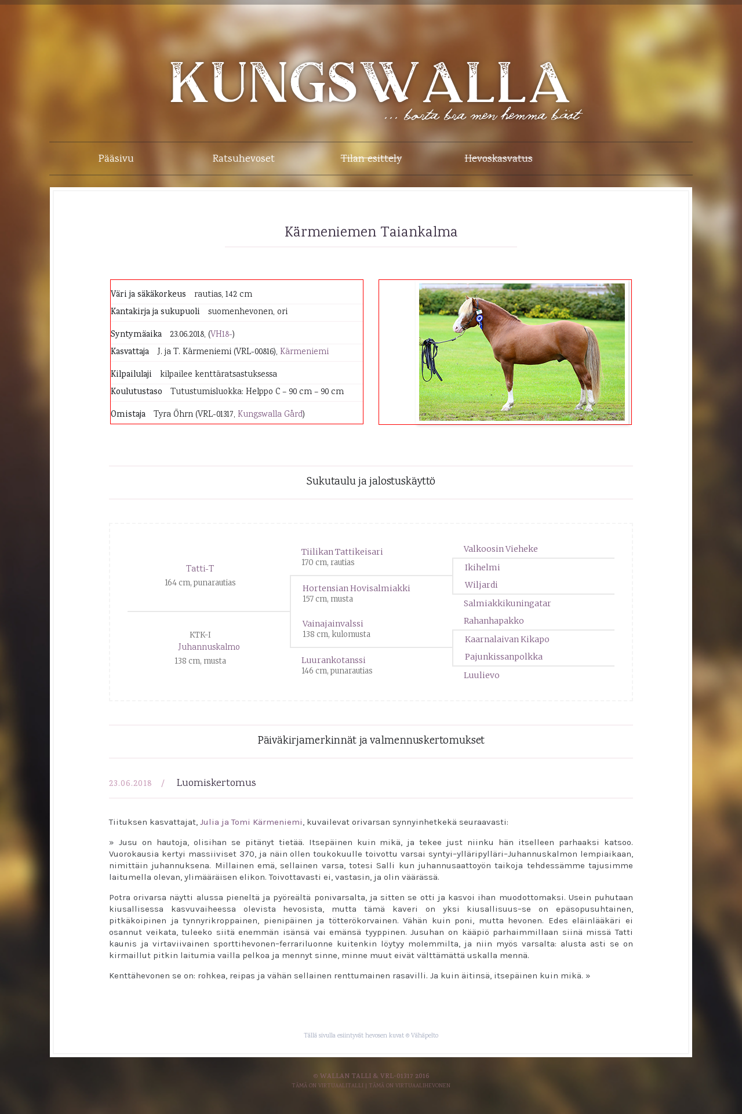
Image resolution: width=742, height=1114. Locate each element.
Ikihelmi (482, 567)
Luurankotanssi (333, 660)
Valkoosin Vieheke (501, 549)
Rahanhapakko (494, 621)
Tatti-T (200, 569)
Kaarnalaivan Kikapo (507, 639)
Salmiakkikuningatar (507, 603)
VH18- (221, 335)
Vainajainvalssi (333, 623)
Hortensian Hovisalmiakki (356, 588)
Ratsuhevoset (244, 159)
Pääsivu (116, 159)
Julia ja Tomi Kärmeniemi (251, 822)
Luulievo (482, 675)
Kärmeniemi (304, 352)
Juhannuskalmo (209, 648)
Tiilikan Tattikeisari (342, 552)
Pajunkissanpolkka (504, 656)
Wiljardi (481, 585)
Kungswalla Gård (270, 415)
